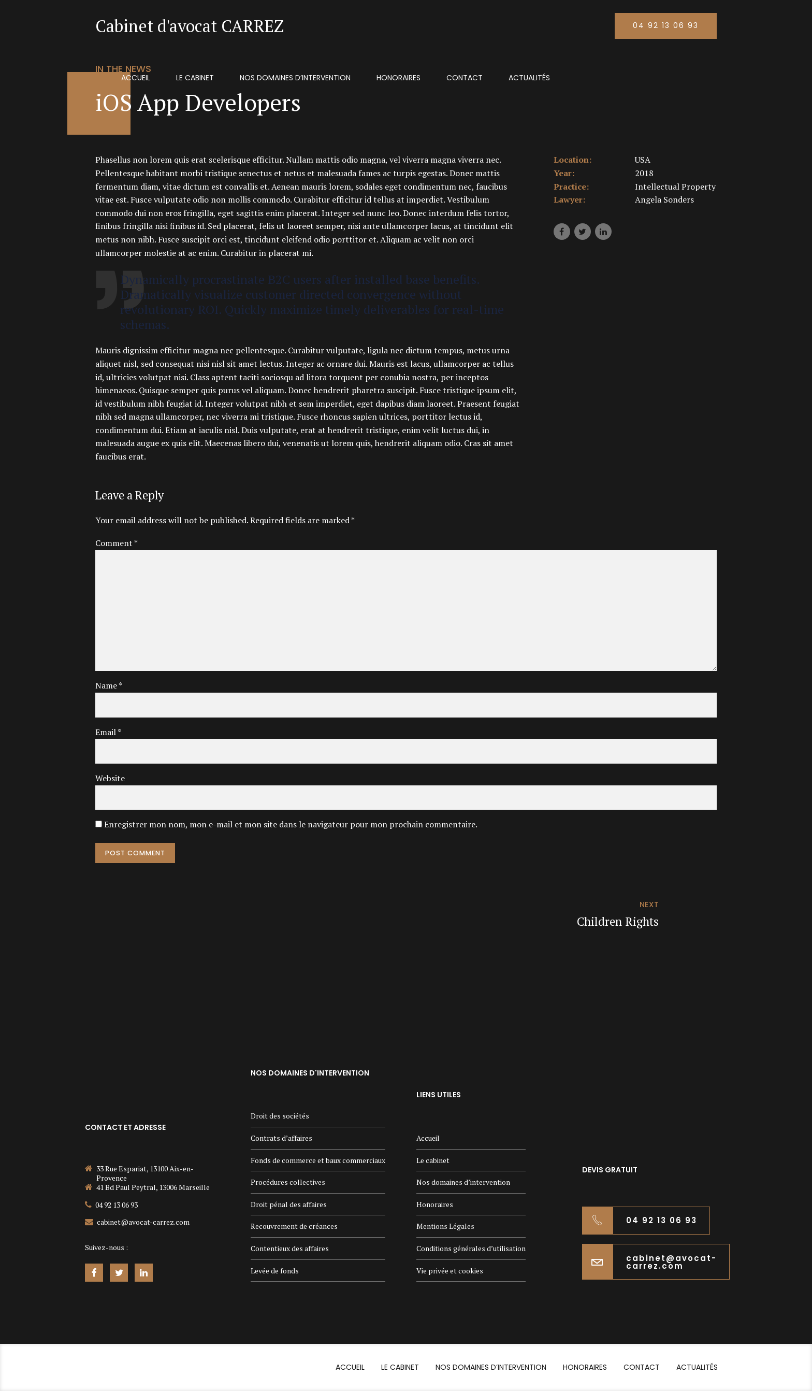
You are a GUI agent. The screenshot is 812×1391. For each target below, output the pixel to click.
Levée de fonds (275, 1270)
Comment (116, 543)
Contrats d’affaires (281, 1138)
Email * (108, 732)
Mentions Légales (445, 1226)
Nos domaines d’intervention (295, 78)
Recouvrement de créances (294, 1226)
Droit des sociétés (280, 1116)
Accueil (135, 78)
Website (110, 778)
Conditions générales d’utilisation (471, 1248)
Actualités (529, 78)
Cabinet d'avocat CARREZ (189, 26)
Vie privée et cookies (449, 1270)
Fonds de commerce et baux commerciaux (318, 1160)
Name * (108, 685)
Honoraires (398, 78)
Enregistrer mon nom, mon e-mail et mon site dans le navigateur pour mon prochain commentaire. (290, 824)
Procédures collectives (288, 1182)
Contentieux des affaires (290, 1248)
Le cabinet (195, 78)
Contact (464, 78)
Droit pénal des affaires (289, 1204)
